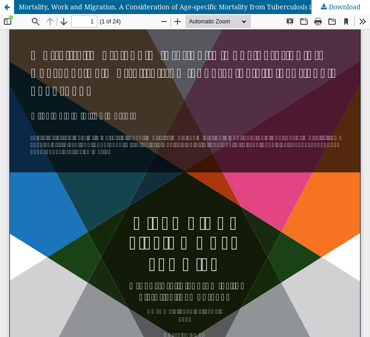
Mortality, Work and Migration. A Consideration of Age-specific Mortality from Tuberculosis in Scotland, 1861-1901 (194, 6)
